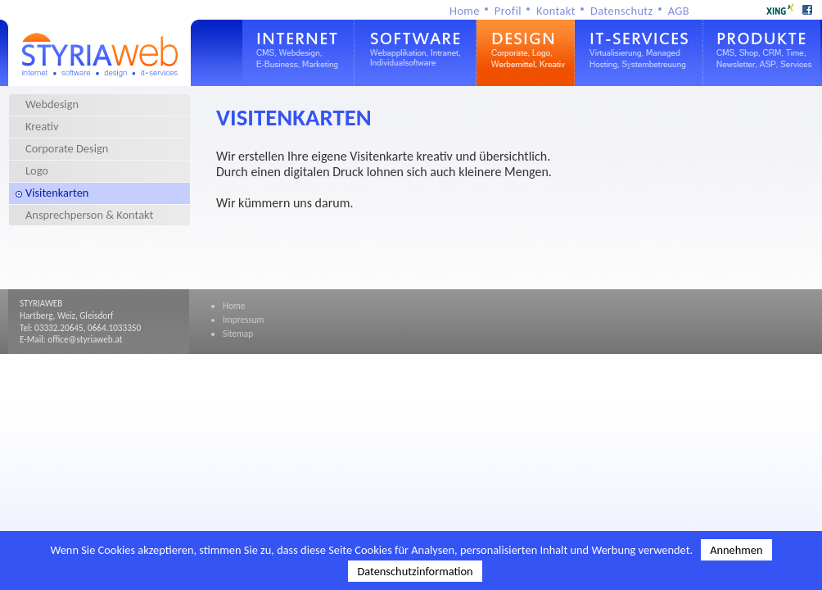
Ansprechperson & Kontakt (89, 214)
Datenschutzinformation (414, 571)
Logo (36, 170)
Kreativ (42, 126)
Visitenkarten (56, 192)
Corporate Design (66, 148)
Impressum (243, 319)
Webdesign (52, 104)
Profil (508, 10)
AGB (678, 10)
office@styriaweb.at (84, 339)
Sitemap (238, 333)
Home (464, 10)
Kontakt (556, 10)
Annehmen (736, 549)
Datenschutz (621, 10)
